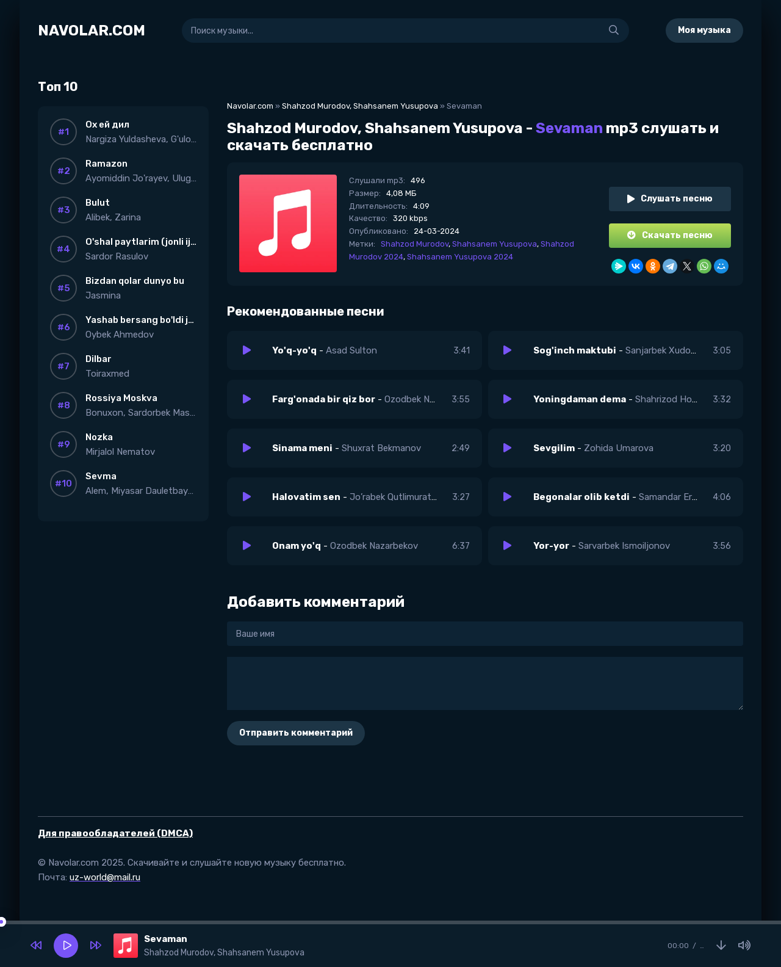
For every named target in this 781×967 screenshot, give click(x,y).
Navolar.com (250, 105)
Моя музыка (704, 30)
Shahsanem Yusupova (494, 243)
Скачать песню (670, 235)
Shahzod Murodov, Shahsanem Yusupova (360, 105)
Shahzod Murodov (414, 243)
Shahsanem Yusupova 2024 (460, 256)
